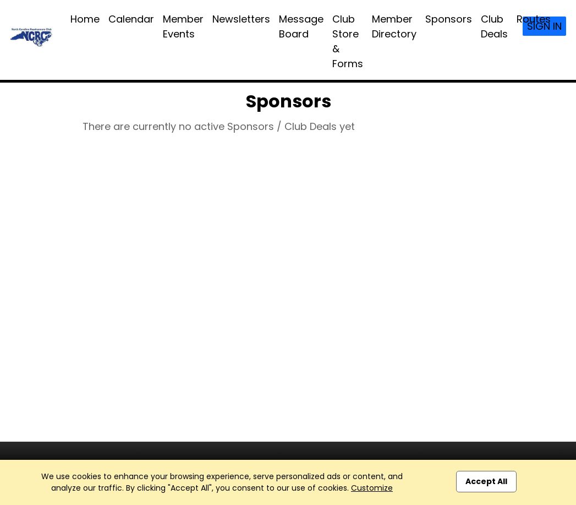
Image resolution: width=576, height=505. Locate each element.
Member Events (183, 26)
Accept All (486, 481)
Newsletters (241, 19)
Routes (534, 19)
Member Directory (394, 26)
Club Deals (494, 26)
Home (85, 19)
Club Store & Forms (347, 41)
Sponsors (448, 19)
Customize (372, 487)
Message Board (301, 26)
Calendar (131, 19)
